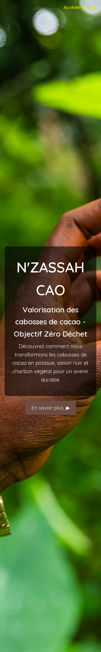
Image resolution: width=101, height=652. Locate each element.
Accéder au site (80, 7)
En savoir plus (50, 408)
